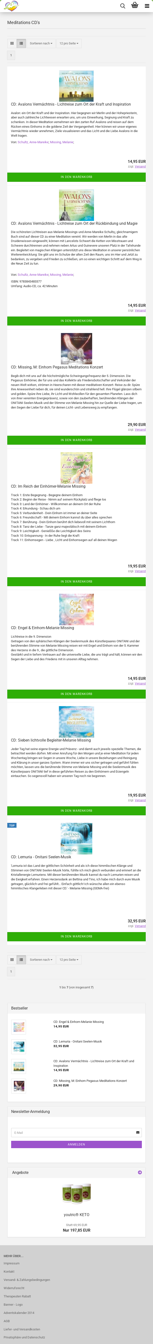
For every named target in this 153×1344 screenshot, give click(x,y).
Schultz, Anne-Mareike (33, 142)
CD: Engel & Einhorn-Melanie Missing (42, 628)
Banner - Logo (13, 1304)
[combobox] (41, 43)
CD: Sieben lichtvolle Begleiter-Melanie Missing (51, 740)
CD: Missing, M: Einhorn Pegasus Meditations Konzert (57, 367)
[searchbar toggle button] (123, 6)
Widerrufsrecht (14, 1288)
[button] (12, 43)
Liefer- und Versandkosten (22, 1329)
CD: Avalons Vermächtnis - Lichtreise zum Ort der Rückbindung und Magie (74, 223)
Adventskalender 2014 (19, 1313)
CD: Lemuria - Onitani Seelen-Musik (41, 857)
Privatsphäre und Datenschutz (24, 1337)
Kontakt (9, 1271)
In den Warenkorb (76, 177)
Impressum (11, 1263)
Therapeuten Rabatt (17, 1296)
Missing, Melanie (61, 142)
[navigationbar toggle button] (147, 6)
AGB (7, 1321)
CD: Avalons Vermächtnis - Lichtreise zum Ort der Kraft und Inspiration (71, 104)
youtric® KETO (76, 1214)
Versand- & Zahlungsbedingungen (27, 1280)
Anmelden (76, 1144)
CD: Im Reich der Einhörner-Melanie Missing (48, 486)
